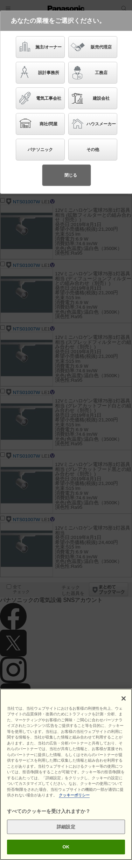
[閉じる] (123, 707)
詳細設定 (66, 835)
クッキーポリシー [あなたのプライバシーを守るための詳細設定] (74, 804)
